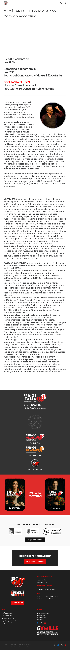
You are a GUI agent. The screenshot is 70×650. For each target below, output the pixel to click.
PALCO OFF (12, 644)
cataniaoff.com (42, 617)
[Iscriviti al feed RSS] (54, 645)
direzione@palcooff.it (8, 619)
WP (11, 647)
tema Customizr (28, 647)
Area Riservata (17, 603)
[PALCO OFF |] (6, 2)
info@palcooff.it (7, 623)
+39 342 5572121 (7, 615)
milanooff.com (41, 615)
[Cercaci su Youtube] (45, 623)
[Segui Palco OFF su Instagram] (41, 623)
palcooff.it (40, 619)
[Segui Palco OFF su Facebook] (37, 623)
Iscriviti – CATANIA (35, 562)
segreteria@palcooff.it (9, 621)
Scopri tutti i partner (35, 540)
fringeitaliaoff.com (43, 613)
